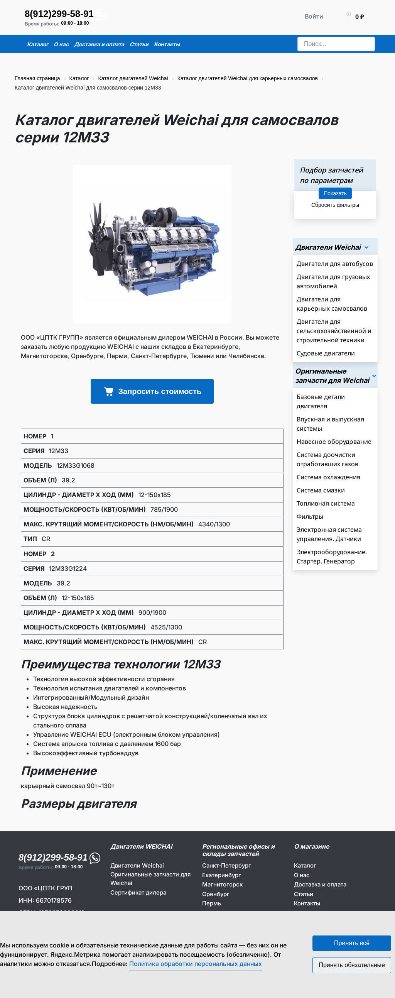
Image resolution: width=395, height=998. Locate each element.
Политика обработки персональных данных (195, 964)
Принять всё (352, 943)
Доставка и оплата (320, 884)
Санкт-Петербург (226, 865)
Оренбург (216, 894)
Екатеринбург (221, 875)
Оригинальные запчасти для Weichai (150, 879)
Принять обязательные (352, 965)
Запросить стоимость (152, 391)
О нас (302, 875)
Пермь (211, 903)
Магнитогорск (222, 884)
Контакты (307, 903)
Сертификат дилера (138, 892)
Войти (314, 16)
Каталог (305, 865)
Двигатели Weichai (137, 865)
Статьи (303, 894)
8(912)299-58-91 (59, 13)
